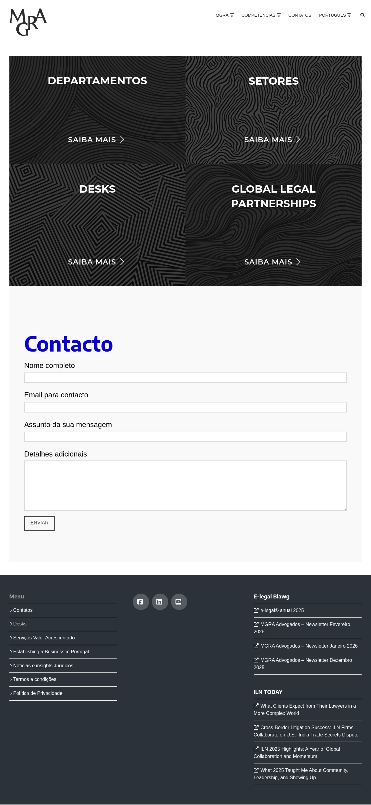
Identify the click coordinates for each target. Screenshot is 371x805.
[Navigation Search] (357, 21)
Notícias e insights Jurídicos (41, 665)
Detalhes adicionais (185, 460)
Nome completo (185, 371)
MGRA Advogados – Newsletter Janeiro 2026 (309, 645)
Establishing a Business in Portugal (49, 651)
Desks (18, 623)
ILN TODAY (268, 692)
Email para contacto (185, 401)
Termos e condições (32, 679)
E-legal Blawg (272, 596)
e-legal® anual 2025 (282, 610)
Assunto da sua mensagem (185, 431)
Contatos (21, 610)
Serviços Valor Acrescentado (42, 637)
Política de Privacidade (36, 693)
